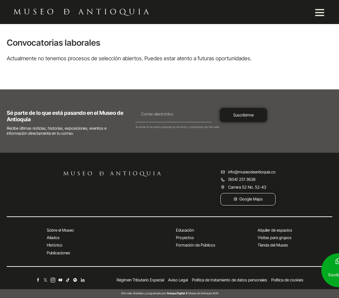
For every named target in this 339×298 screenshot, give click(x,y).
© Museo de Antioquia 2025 (192, 293)
